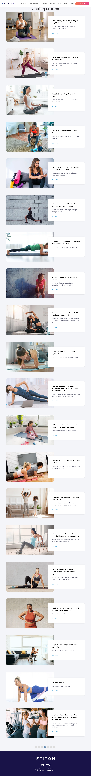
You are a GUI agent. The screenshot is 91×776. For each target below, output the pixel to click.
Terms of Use (50, 770)
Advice (23, 3)
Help (65, 3)
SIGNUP (82, 4)
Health (52, 3)
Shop (59, 3)
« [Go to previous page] (36, 747)
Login (72, 3)
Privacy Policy (41, 770)
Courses (33, 3)
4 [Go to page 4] (47, 747)
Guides (44, 3)
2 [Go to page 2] (42, 747)
